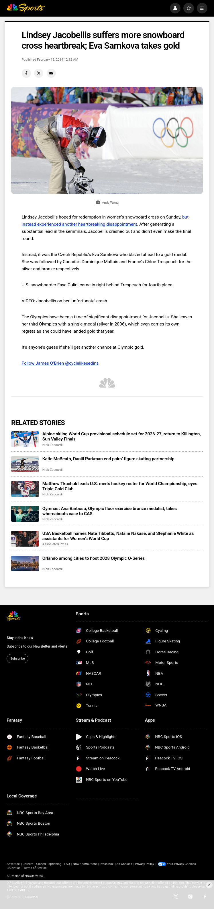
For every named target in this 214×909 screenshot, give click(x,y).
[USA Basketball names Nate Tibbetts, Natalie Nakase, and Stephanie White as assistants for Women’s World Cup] (25, 539)
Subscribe (17, 658)
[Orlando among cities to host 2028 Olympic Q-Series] (25, 563)
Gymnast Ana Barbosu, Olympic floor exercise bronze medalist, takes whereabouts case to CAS (109, 511)
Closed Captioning (48, 864)
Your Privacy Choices (181, 864)
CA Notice (13, 868)
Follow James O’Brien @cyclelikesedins (60, 363)
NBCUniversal (34, 876)
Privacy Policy (144, 864)
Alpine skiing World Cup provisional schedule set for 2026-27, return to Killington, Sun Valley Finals (121, 436)
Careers (28, 864)
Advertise (13, 864)
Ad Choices (124, 864)
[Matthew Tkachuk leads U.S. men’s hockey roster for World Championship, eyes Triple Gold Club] (25, 489)
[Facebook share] (26, 73)
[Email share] (51, 73)
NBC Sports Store (85, 864)
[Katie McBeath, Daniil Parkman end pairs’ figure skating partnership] (25, 464)
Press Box (106, 864)
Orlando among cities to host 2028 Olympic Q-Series (93, 558)
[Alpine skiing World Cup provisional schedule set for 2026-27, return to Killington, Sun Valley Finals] (25, 439)
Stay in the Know (20, 638)
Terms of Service (35, 868)
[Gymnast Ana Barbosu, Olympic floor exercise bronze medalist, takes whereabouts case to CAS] (25, 514)
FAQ (67, 864)
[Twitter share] (38, 73)
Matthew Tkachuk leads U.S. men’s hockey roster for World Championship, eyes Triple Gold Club (119, 486)
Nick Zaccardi (52, 445)
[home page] (25, 8)
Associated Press (55, 544)
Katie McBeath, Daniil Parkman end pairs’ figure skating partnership (108, 458)
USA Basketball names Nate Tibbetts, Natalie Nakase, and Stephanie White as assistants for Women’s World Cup (118, 536)
